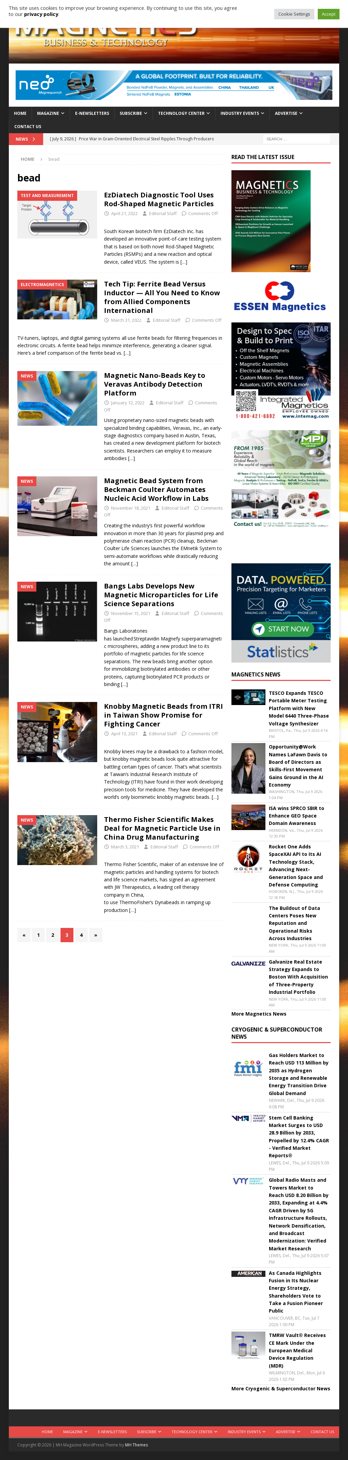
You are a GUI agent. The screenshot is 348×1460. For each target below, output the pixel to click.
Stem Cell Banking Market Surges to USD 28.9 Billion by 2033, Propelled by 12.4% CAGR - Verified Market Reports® (299, 1136)
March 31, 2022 (126, 320)
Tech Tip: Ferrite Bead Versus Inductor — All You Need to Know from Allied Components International (162, 297)
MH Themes (136, 1445)
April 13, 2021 (124, 734)
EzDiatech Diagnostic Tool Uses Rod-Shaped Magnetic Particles (159, 199)
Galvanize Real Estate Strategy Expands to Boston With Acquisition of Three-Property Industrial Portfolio (298, 977)
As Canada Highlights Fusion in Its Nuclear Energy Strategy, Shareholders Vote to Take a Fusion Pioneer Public (296, 1292)
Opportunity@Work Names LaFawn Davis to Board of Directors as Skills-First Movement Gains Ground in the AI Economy (298, 765)
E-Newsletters (92, 113)
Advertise (286, 113)
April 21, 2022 (124, 213)
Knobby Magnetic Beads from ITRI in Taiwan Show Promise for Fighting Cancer (163, 715)
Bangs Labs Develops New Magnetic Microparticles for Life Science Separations (161, 594)
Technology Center (181, 113)
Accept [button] (328, 14)
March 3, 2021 (125, 847)
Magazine (48, 113)
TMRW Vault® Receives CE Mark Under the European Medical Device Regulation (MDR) (297, 1350)
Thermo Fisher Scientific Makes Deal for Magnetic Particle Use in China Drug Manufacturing (162, 828)
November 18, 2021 (130, 508)
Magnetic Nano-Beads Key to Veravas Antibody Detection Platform (154, 384)
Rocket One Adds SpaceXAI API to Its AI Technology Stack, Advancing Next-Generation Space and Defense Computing (296, 865)
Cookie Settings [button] (294, 14)
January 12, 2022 (127, 403)
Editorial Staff (163, 213)
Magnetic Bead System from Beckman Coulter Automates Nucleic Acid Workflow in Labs (156, 489)
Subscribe (131, 113)
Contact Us (27, 126)
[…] (183, 262)
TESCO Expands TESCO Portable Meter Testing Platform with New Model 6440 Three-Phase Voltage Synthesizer (299, 708)
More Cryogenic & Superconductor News (280, 1388)
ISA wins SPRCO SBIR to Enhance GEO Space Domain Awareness (296, 816)
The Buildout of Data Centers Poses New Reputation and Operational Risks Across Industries (294, 923)
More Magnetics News (258, 1013)
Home (20, 113)
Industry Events (240, 113)
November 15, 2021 (130, 613)
